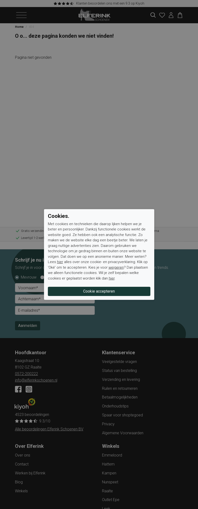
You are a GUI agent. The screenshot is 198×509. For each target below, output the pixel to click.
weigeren (116, 267)
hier (60, 262)
